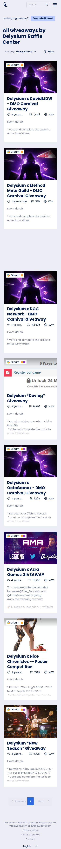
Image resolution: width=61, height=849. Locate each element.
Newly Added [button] (20, 51)
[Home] (5, 4)
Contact (30, 839)
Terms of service (30, 834)
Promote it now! (43, 18)
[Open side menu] (55, 4)
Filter (49, 51)
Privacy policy (30, 830)
